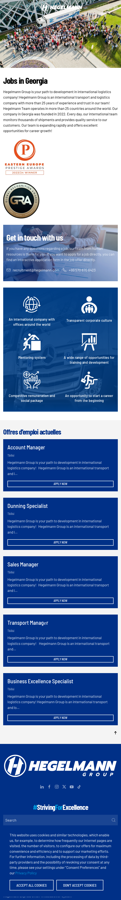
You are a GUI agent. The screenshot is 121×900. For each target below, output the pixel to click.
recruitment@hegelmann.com (32, 270)
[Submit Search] (113, 820)
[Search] (60, 820)
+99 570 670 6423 (79, 270)
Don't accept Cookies (80, 885)
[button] (116, 7)
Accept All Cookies (31, 885)
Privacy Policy (26, 873)
